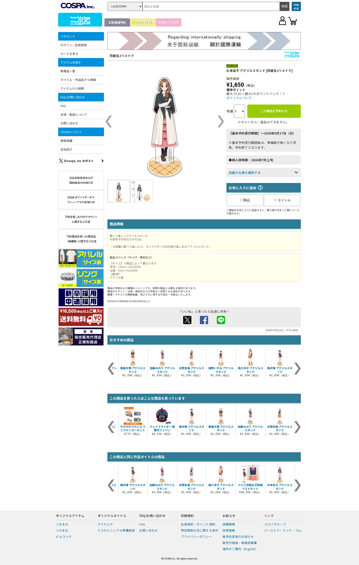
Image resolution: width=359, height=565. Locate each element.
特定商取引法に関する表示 (199, 530)
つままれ (62, 524)
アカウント (67, 36)
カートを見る (69, 53)
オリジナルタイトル (112, 516)
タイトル (282, 200)
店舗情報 (229, 524)
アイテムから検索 (72, 88)
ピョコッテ (63, 536)
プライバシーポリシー (196, 536)
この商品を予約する (274, 111)
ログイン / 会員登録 (73, 45)
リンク (269, 516)
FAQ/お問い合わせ (72, 97)
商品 (245, 200)
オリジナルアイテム (70, 516)
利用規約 (187, 516)
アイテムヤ (105, 524)
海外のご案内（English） (240, 549)
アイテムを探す (70, 62)
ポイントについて (239, 97)
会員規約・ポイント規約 (198, 524)
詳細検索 (296, 6)
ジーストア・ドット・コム (283, 530)
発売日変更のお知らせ (238, 536)
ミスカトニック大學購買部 (116, 530)
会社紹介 (66, 149)
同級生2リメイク (122, 55)
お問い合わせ (69, 123)
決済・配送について (73, 114)
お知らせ (229, 516)
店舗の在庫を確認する (245, 172)
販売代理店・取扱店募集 (240, 543)
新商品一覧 (67, 71)
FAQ (63, 106)
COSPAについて (71, 132)
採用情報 (229, 530)
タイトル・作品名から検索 (78, 80)
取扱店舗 (66, 140)
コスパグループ (275, 524)
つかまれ (62, 530)
